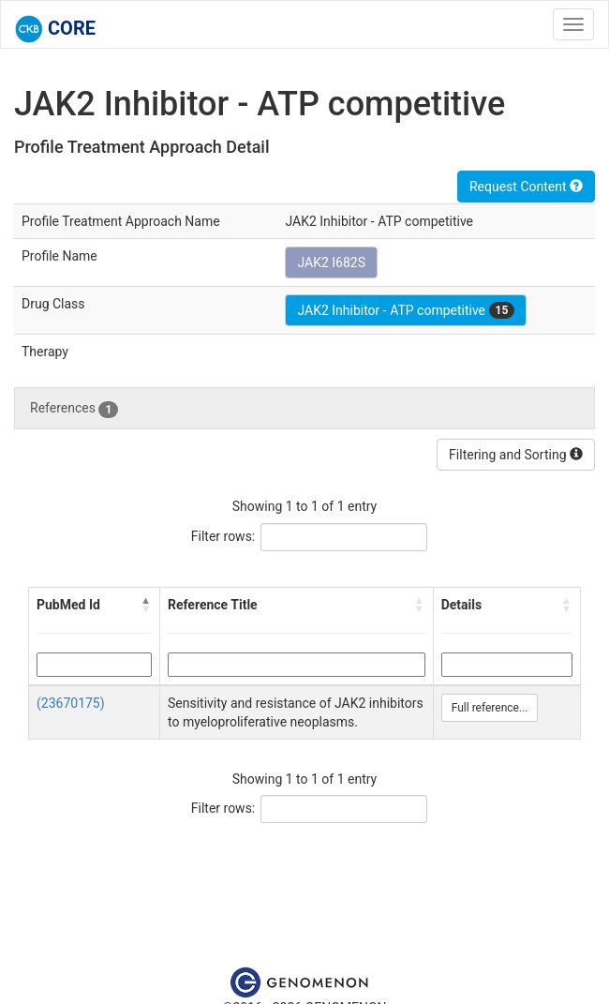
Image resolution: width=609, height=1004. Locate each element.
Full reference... (490, 707)
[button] (146, 604)
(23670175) (71, 703)
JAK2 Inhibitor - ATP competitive (405, 310)
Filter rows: (223, 536)
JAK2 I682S (331, 262)
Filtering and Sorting (516, 454)
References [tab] (74, 408)
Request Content (526, 186)
